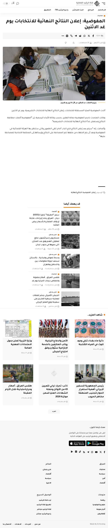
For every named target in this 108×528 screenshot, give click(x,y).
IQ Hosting (101, 524)
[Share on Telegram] (76, 36)
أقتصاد (54, 212)
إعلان (93, 193)
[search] (18, 3)
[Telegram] (88, 452)
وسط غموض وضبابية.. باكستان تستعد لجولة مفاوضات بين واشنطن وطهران (44, 261)
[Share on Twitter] (89, 36)
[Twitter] (100, 452)
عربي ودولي (53, 235)
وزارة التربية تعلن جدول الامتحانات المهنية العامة (19, 344)
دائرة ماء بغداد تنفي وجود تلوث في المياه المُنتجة (92, 344)
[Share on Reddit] (80, 36)
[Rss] (83, 452)
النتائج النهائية (76, 193)
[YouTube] (96, 452)
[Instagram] (92, 452)
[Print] (67, 36)
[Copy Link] (71, 36)
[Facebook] (104, 452)
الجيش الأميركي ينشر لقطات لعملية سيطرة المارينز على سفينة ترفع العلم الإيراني (46, 299)
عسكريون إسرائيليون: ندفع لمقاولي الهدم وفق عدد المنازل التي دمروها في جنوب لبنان (45, 241)
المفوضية (86, 193)
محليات (100, 16)
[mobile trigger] (102, 3)
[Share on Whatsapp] (84, 36)
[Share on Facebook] (93, 36)
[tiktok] (79, 452)
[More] (63, 36)
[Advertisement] (54, 162)
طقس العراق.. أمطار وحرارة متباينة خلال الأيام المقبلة (19, 389)
